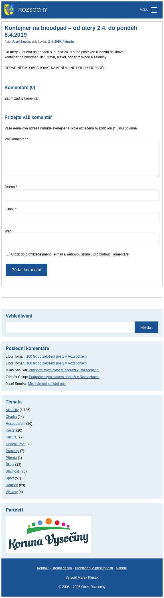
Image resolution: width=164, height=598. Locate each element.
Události (12, 485)
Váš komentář (16, 139)
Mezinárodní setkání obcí (47, 384)
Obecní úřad (15, 444)
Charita (11, 417)
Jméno (11, 187)
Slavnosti (13, 471)
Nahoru (121, 568)
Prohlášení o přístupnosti (94, 568)
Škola (10, 465)
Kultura (11, 437)
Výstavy (12, 492)
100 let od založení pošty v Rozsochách (57, 356)
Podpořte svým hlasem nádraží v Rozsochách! (64, 370)
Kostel (10, 430)
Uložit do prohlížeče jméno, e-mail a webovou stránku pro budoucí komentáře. (70, 254)
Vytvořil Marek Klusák (82, 578)
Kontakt (42, 568)
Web (8, 231)
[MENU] (154, 10)
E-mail (11, 209)
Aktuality (68, 41)
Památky (12, 451)
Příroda (11, 458)
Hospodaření (15, 424)
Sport (10, 478)
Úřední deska (62, 568)
